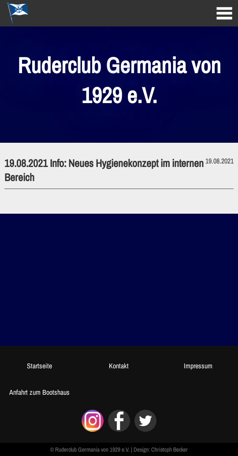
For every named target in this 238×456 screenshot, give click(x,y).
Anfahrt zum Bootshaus (39, 392)
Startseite (39, 366)
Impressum (198, 366)
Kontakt (119, 366)
